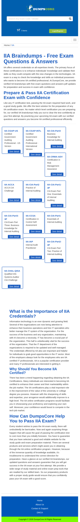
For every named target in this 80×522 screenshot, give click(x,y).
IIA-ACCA (9, 184)
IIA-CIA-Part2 (32, 184)
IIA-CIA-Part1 (54, 215)
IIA (13, 45)
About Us (40, 504)
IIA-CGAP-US (11, 131)
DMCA (40, 512)
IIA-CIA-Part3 (54, 131)
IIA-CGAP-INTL (33, 131)
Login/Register (57, 31)
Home (7, 45)
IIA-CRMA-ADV (55, 156)
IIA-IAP (29, 241)
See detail (14, 151)
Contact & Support (39, 508)
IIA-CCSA (31, 215)
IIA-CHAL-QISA (12, 271)
